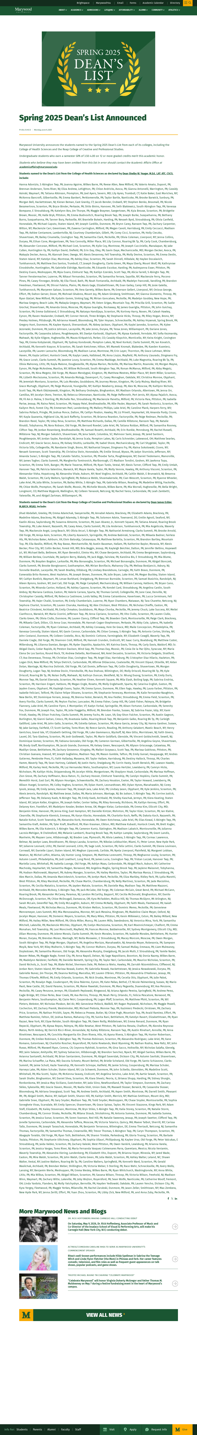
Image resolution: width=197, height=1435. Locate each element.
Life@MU (108, 10)
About (62, 10)
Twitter (172, 1199)
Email (115, 2)
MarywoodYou (97, 2)
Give (184, 1429)
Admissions (92, 10)
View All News (105, 1315)
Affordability (126, 10)
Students (22, 1429)
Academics (76, 10)
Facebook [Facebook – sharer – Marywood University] (168, 1199)
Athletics (173, 10)
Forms (128, 2)
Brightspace (75, 2)
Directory (174, 2)
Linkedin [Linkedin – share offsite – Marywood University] (176, 1199)
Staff (78, 1429)
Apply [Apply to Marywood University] (133, 1429)
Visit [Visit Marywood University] (112, 1429)
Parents (37, 1429)
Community (157, 10)
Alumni (142, 10)
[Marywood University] (23, 10)
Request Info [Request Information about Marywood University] (159, 1429)
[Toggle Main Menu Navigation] (188, 3)
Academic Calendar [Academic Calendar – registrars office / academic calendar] (150, 2)
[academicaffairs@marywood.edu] (39, 167)
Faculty (65, 1429)
